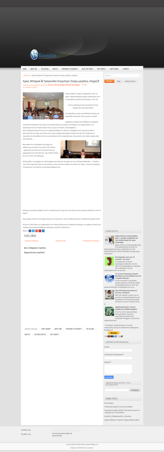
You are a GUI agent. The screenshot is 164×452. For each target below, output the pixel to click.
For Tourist (101, 69)
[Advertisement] (76, 18)
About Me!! (58, 329)
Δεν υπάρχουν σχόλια (30, 87)
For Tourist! (54, 334)
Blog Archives (130, 81)
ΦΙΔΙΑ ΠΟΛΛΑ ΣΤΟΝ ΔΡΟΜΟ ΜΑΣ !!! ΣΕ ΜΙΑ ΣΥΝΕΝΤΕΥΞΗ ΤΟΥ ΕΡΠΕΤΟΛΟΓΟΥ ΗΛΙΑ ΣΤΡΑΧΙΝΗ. (126, 239)
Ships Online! (45, 329)
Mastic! (27, 334)
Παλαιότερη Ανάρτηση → (92, 241)
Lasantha (90, 448)
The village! (90, 329)
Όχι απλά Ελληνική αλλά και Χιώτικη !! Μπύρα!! (126, 292)
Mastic (55, 69)
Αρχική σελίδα (61, 241)
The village (45, 69)
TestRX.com (26, 430)
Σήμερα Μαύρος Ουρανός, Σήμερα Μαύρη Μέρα (121, 420)
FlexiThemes (81, 448)
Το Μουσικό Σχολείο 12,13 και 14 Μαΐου (118, 407)
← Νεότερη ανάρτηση (30, 241)
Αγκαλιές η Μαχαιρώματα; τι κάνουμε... (118, 416)
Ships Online (114, 69)
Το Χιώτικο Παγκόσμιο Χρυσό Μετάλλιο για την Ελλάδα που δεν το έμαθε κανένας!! (128, 276)
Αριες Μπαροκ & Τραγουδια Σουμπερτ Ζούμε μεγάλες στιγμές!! (61, 80)
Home (24, 69)
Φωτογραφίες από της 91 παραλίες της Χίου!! (125, 258)
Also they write (87, 69)
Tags (118, 81)
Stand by (126, 69)
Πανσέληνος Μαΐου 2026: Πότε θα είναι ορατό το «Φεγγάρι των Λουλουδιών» (122, 411)
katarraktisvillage (88, 444)
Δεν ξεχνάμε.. (109, 403)
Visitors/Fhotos (40, 334)
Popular (109, 81)
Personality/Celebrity (70, 69)
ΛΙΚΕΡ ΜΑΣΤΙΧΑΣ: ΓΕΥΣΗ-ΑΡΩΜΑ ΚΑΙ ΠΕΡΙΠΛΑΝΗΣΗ (126, 308)
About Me (33, 69)
